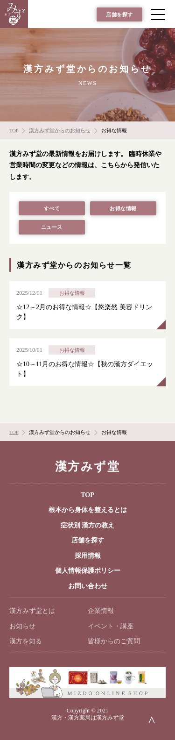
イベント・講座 (110, 626)
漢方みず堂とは (32, 610)
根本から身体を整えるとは (88, 509)
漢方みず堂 (87, 466)
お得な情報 (123, 208)
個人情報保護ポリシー (87, 570)
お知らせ (22, 626)
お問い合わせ (87, 586)
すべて (52, 208)
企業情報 (101, 610)
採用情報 (88, 555)
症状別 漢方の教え (88, 525)
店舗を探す (119, 14)
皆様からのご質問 (114, 641)
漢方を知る (25, 641)
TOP (87, 494)
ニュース (52, 227)
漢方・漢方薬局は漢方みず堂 (87, 717)
